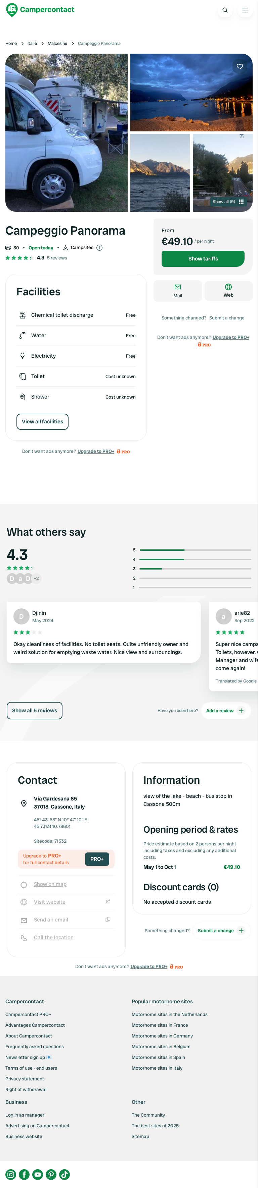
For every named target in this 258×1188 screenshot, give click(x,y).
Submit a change (227, 318)
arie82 (242, 612)
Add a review (226, 710)
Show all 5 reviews (34, 710)
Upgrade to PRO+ (96, 451)
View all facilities (42, 421)
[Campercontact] (40, 10)
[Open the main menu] (245, 10)
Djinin (39, 612)
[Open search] (225, 10)
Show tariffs (203, 258)
